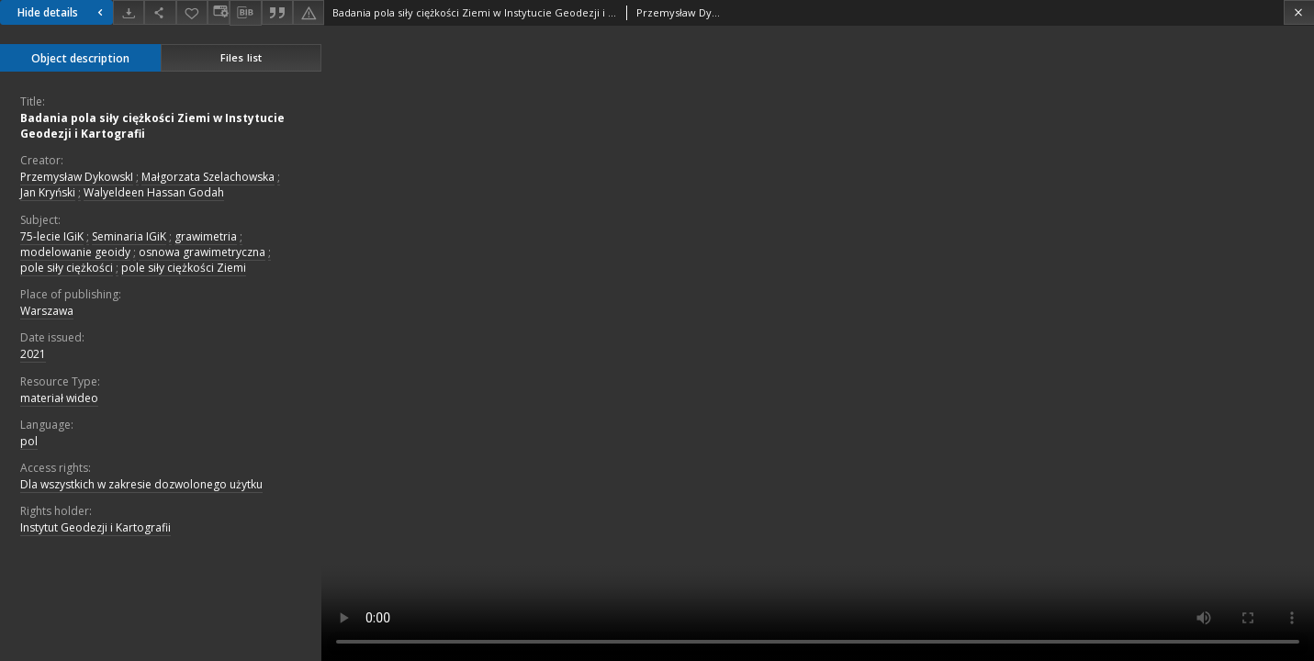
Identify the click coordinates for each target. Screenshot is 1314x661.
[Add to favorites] (192, 12)
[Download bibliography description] (245, 13)
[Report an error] (308, 12)
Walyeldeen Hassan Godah (154, 192)
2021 (33, 354)
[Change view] (219, 12)
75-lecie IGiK (52, 236)
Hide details (62, 12)
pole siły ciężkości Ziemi (183, 267)
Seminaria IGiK (129, 236)
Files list (241, 57)
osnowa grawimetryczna (202, 252)
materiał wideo (59, 398)
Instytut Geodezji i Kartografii (95, 527)
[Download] (128, 12)
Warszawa (46, 311)
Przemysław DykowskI (76, 177)
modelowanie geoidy (75, 252)
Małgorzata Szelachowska (208, 177)
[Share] (159, 12)
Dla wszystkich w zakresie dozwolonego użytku (141, 484)
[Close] (1299, 12)
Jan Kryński (47, 192)
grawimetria (205, 236)
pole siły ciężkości (66, 267)
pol (29, 441)
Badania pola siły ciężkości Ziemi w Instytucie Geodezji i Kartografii (152, 125)
